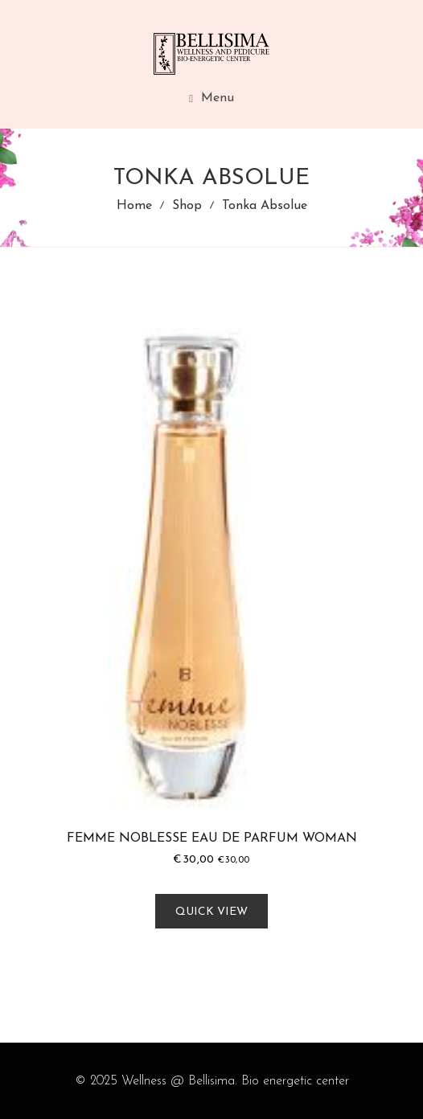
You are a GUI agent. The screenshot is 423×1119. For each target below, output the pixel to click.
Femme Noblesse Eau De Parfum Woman (212, 838)
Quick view (211, 912)
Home (134, 205)
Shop (187, 205)
